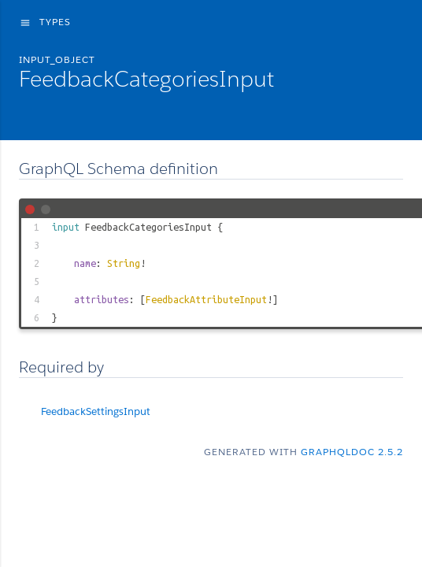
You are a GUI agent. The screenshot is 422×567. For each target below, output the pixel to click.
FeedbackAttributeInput (206, 299)
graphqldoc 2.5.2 (352, 451)
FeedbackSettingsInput (95, 411)
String (123, 263)
